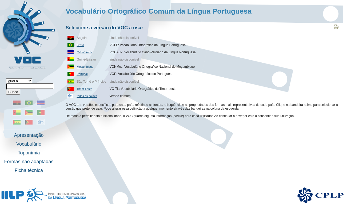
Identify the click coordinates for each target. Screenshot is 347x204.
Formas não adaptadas (28, 161)
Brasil (80, 45)
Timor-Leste (84, 88)
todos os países (87, 96)
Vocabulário (28, 144)
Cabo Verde (84, 52)
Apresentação (28, 135)
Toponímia (29, 152)
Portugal (82, 73)
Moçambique (85, 66)
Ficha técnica (29, 170)
